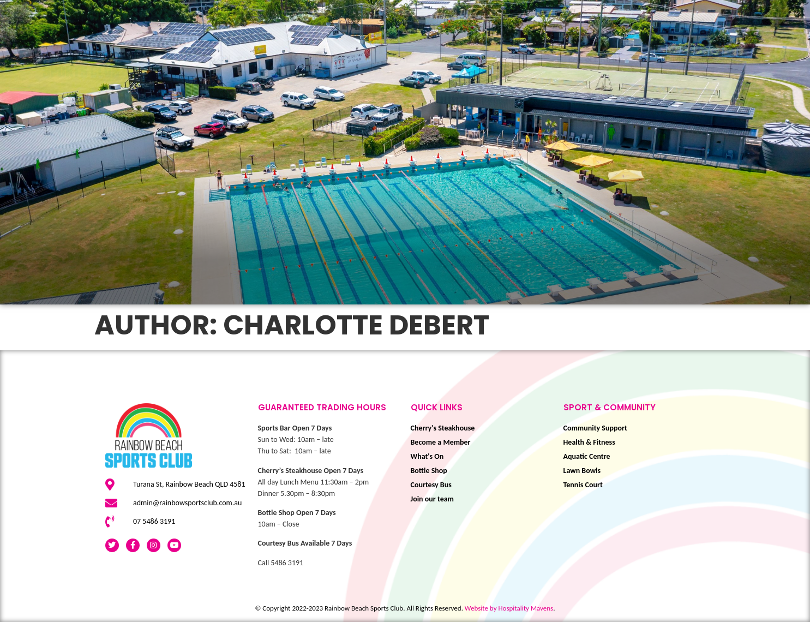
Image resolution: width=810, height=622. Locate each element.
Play (400, 58)
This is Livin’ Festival (316, 58)
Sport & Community (489, 58)
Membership (687, 58)
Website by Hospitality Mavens (509, 608)
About (784, 80)
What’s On (213, 58)
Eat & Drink (600, 58)
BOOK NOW (767, 58)
